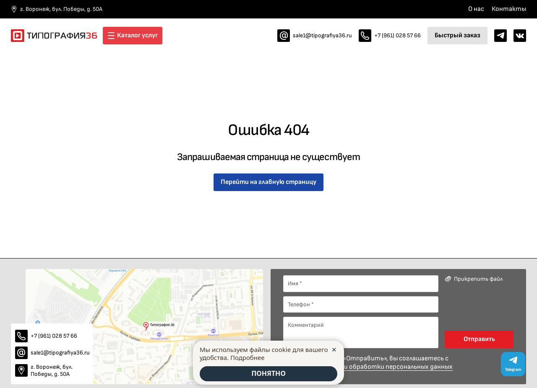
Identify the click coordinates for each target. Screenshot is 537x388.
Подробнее (247, 357)
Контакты (509, 9)
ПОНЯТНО (268, 373)
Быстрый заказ (457, 35)
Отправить (479, 339)
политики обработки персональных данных (385, 367)
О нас (476, 9)
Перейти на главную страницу (268, 182)
